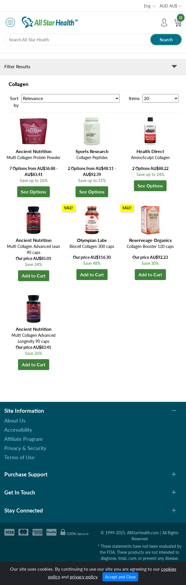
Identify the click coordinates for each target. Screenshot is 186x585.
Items (134, 98)
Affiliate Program (23, 439)
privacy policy (83, 576)
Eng (147, 5)
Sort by (14, 101)
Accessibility (18, 429)
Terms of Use (19, 457)
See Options (33, 191)
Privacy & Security (25, 448)
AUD (168, 5)
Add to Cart (33, 275)
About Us (14, 420)
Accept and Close (120, 576)
